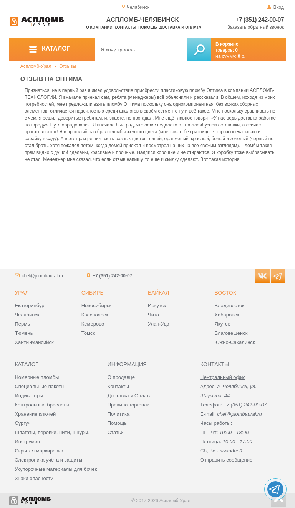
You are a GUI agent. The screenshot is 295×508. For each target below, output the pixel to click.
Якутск (222, 324)
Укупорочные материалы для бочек (56, 469)
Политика (119, 414)
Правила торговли (129, 405)
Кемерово (92, 324)
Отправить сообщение (226, 460)
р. (241, 56)
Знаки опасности (34, 478)
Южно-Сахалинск (234, 342)
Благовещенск (230, 333)
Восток (225, 293)
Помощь (147, 27)
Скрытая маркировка (39, 451)
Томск (88, 333)
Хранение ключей (35, 414)
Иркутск (157, 305)
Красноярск (94, 315)
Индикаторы (29, 395)
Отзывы (67, 66)
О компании (99, 27)
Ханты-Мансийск (34, 342)
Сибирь (92, 293)
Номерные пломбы (37, 377)
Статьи (116, 432)
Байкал (158, 293)
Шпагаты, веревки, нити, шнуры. (52, 432)
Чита (153, 315)
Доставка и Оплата (130, 395)
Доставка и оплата (180, 27)
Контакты (125, 27)
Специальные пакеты (40, 386)
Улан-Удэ (158, 324)
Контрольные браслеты (42, 405)
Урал (21, 293)
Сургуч (22, 423)
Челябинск (27, 315)
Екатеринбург (30, 305)
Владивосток (229, 305)
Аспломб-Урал (35, 66)
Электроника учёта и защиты (48, 460)
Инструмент (28, 441)
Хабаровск (226, 315)
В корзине (227, 44)
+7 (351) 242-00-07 (259, 19)
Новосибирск (96, 305)
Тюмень (24, 333)
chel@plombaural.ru (42, 276)
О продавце (121, 377)
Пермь (22, 324)
